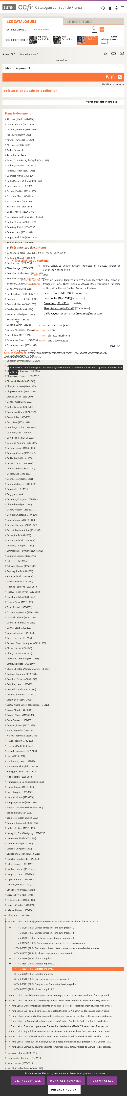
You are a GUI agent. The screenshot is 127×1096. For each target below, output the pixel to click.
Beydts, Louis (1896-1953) (20, 263)
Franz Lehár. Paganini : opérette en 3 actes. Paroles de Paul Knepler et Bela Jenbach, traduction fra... (61, 1031)
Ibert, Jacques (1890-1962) (20, 792)
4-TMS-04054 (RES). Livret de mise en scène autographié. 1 (44, 927)
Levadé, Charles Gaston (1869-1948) (25, 1068)
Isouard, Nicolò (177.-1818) (20, 797)
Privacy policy (64, 1089)
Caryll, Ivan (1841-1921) (19, 335)
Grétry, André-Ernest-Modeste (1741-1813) (28, 704)
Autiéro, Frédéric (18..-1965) (21, 170)
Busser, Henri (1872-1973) (19, 319)
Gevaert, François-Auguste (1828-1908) (26, 643)
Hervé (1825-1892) (16, 756)
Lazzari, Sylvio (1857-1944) (20, 894)
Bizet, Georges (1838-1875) (20, 268)
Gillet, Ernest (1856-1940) (19, 653)
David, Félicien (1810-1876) (20, 437)
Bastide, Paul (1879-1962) (20, 206)
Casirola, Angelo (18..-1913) (21, 350)
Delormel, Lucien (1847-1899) (21, 483)
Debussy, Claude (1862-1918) (21, 453)
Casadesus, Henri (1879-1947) (22, 345)
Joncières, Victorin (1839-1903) (22, 817)
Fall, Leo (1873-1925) (17, 560)
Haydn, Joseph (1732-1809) (20, 740)
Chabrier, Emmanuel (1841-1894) (23, 360)
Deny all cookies (65, 1080)
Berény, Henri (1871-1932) (20, 232)
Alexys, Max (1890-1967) (19, 134)
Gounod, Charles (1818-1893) (21, 689)
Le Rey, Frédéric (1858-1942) (21, 899)
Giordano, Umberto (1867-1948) (23, 658)
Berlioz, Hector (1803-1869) (20, 242)
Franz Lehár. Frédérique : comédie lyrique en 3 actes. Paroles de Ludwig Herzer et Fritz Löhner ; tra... (61, 1041)
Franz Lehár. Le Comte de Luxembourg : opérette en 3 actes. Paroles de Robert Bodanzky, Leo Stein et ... (61, 1000)
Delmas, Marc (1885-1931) (20, 478)
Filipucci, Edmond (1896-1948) (22, 586)
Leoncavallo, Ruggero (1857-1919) (24, 1058)
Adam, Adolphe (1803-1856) (21, 124)
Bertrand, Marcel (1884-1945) (21, 257)
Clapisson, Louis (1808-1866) (21, 391)
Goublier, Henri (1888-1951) (20, 684)
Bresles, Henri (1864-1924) (20, 309)
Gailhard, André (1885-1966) (21, 622)
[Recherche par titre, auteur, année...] (59, 29)
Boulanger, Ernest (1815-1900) (22, 299)
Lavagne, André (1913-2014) (21, 889)
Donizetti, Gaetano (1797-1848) (22, 514)
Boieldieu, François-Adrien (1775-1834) (26, 278)
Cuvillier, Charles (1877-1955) (21, 427)
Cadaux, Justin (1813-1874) (20, 324)
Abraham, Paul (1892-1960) (20, 119)
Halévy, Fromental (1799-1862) (22, 735)
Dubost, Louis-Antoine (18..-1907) (24, 530)
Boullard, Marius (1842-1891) (21, 304)
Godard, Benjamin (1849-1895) (22, 673)
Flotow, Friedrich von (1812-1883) (24, 591)
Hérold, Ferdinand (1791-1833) (22, 751)
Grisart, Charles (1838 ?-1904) (21, 715)
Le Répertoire (79, 21)
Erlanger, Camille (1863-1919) (22, 555)
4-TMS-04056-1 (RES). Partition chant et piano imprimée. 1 (44, 937)
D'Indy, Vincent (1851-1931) (20, 509)
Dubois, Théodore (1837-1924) (22, 525)
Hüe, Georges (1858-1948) (20, 776)
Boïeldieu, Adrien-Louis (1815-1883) (25, 273)
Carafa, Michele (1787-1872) (21, 329)
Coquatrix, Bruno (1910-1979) (22, 412)
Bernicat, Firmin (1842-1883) (21, 247)
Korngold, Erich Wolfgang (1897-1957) (26, 833)
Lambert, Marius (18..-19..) (20, 869)
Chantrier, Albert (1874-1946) (21, 365)
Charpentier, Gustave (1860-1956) (24, 370)
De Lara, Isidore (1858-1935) (21, 448)
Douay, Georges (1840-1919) (21, 519)
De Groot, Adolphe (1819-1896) (22, 442)
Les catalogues (21, 21)
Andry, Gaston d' (15, 150)
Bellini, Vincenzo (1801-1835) (21, 222)
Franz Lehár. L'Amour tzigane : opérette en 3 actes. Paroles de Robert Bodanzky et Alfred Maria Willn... (61, 1005)
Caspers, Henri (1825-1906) (20, 355)
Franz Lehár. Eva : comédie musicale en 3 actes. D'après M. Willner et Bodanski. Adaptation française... (61, 1010)
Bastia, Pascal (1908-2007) (20, 201)
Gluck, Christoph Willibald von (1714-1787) (28, 668)
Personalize (102, 1080)
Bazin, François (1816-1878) (21, 211)
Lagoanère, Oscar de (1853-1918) (23, 853)
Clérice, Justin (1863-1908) (20, 396)
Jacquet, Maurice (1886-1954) (22, 802)
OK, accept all (28, 1080)
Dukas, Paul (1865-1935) (19, 535)
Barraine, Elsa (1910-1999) (20, 196)
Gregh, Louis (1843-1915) (19, 699)
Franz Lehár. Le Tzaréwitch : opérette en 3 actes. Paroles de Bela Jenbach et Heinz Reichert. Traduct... (61, 1036)
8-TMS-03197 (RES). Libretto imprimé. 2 (34, 963)
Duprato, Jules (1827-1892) (20, 545)
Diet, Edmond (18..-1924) (19, 504)
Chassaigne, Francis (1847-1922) (23, 376)
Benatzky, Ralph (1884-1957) (21, 227)
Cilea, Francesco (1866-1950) (21, 386)
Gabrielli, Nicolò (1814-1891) (21, 617)
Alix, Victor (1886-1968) (18, 144)
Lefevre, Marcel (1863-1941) (20, 910)
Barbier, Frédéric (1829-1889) (21, 191)
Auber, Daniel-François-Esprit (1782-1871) (28, 160)
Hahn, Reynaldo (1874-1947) (21, 730)
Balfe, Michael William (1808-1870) (24, 180)
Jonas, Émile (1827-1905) (19, 812)
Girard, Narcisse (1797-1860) (21, 663)
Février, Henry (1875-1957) (20, 581)
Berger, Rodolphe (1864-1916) (22, 237)
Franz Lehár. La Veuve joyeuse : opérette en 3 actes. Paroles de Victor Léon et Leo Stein (54, 921)
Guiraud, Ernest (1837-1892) (21, 725)
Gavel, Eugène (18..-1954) (20, 638)
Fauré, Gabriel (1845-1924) (20, 576)
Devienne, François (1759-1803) (22, 499)
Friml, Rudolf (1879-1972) (19, 607)
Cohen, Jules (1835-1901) (19, 401)
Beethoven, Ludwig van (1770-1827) (25, 216)
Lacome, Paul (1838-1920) (20, 843)
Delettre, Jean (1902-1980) (20, 463)
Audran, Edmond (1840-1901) (21, 165)
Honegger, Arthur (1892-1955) (22, 771)
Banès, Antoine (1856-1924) (20, 186)
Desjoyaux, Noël (15, 494)
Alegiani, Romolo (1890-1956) (22, 129)
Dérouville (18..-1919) (17, 489)
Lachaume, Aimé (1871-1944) (21, 838)
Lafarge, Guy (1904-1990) (19, 848)
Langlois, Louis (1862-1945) (20, 874)
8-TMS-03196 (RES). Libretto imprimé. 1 (34, 958)
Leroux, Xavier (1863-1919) (20, 1063)
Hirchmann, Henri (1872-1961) (22, 761)
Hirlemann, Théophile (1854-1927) (24, 766)
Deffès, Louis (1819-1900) (19, 458)
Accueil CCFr (9, 54)
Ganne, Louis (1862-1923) (19, 627)
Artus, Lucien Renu (16, 155)
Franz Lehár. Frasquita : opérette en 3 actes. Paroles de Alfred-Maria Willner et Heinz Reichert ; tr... (60, 1026)
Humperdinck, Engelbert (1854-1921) (25, 781)
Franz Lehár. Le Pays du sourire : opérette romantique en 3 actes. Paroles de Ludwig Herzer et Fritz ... (61, 1046)
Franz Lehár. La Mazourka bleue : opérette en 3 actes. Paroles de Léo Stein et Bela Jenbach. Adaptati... (61, 1015)
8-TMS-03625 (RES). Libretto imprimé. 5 (34, 989)
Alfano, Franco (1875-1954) (20, 139)
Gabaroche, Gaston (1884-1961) (23, 612)
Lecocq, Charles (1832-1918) (21, 905)
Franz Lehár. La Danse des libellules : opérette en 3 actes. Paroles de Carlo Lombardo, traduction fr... (61, 1021)
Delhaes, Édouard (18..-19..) (21, 468)
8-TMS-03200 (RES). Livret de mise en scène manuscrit (41, 979)
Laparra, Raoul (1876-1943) (20, 879)
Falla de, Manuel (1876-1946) (21, 566)
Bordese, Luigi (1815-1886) (20, 293)
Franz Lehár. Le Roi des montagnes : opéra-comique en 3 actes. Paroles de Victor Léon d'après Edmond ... (61, 995)
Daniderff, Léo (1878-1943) (20, 432)
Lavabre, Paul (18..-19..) (19, 884)
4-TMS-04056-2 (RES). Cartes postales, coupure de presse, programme (49, 943)
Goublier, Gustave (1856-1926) (22, 679)
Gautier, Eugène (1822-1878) (21, 632)
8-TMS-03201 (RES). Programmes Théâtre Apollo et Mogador (45, 984)
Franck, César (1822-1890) (20, 602)
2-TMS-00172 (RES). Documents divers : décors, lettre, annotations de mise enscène (56, 948)
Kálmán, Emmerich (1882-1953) (23, 822)
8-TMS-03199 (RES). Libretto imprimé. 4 (34, 973)
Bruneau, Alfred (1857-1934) (21, 314)
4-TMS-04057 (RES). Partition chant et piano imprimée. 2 (43, 953)
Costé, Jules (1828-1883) (19, 417)
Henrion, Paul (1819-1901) (20, 745)
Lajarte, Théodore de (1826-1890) (23, 858)
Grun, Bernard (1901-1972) (20, 720)
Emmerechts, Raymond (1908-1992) (25, 550)
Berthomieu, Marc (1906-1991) (22, 252)
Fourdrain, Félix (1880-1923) (21, 596)
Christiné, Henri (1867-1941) (21, 381)
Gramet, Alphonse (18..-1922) (21, 694)
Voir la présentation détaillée (101, 101)
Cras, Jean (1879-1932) (18, 422)
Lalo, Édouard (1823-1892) (20, 864)
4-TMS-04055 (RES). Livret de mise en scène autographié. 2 (44, 932)
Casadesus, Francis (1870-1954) (23, 340)
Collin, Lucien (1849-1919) (20, 406)
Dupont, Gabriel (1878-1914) (21, 540)
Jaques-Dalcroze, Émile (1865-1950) (25, 807)
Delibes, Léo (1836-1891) (19, 473)
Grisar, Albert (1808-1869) (19, 709)
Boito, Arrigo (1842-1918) (19, 288)
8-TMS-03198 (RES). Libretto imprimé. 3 (34, 968)
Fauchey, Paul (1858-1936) (20, 571)
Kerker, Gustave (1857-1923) (21, 828)
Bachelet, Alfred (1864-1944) (21, 175)
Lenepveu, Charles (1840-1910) (22, 1052)
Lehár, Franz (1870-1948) (19, 915)
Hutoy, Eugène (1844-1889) (20, 786)
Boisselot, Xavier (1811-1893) (21, 283)
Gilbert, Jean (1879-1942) (19, 648)
